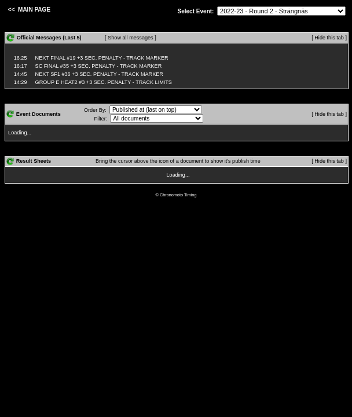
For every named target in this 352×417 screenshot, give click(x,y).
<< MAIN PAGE (28, 9)
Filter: (101, 119)
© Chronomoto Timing (176, 194)
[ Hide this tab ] (329, 38)
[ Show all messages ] (130, 38)
